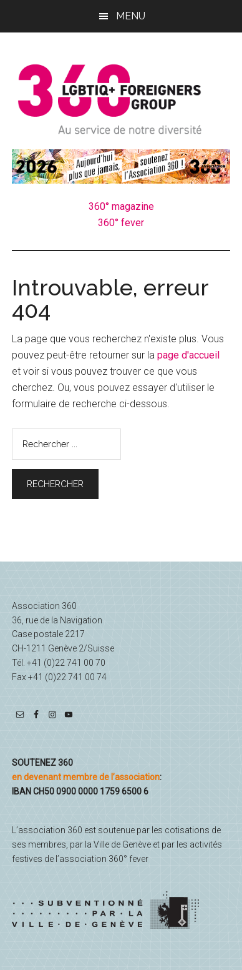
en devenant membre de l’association (86, 777)
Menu (130, 16)
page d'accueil (188, 355)
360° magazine (121, 206)
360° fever (121, 223)
